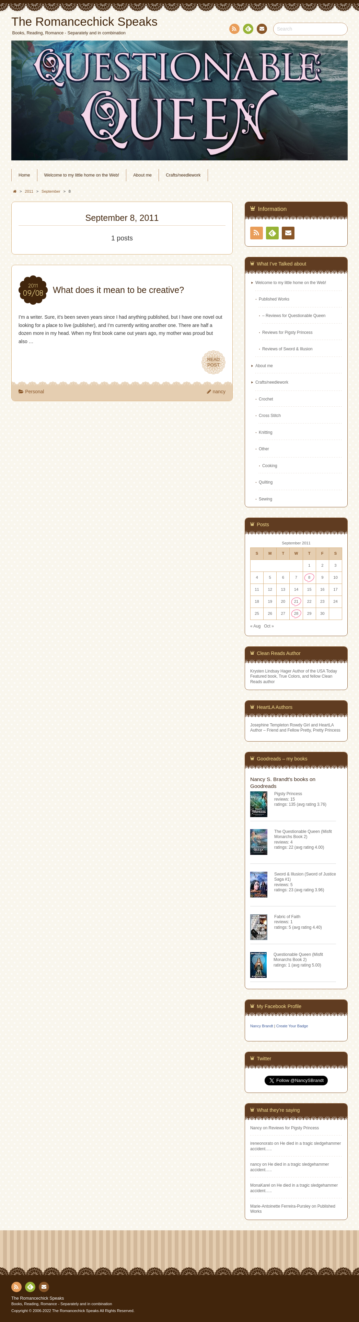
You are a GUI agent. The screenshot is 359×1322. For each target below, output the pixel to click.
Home (24, 175)
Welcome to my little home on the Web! (81, 175)
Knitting (266, 432)
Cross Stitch (270, 415)
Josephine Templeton (269, 725)
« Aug (255, 626)
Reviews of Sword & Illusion (287, 349)
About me (142, 175)
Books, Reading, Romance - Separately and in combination (61, 1304)
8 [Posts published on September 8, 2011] (309, 577)
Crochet (266, 399)
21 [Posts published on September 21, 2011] (296, 601)
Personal (34, 391)
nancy (219, 391)
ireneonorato (261, 1143)
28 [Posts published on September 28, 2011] (296, 613)
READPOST (213, 362)
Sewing (265, 499)
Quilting (266, 482)
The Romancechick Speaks (37, 1298)
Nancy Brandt (261, 1026)
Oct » (269, 626)
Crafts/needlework (183, 175)
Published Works (274, 299)
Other (264, 449)
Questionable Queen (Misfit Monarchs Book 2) (298, 957)
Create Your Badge (292, 1026)
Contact (261, 30)
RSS (233, 30)
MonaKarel (260, 1185)
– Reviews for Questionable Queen (293, 315)
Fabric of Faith (287, 916)
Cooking (269, 465)
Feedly (248, 30)
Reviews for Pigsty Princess (287, 332)
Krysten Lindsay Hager (270, 671)
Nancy (256, 1128)
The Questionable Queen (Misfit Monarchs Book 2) (303, 834)
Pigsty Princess (288, 793)
